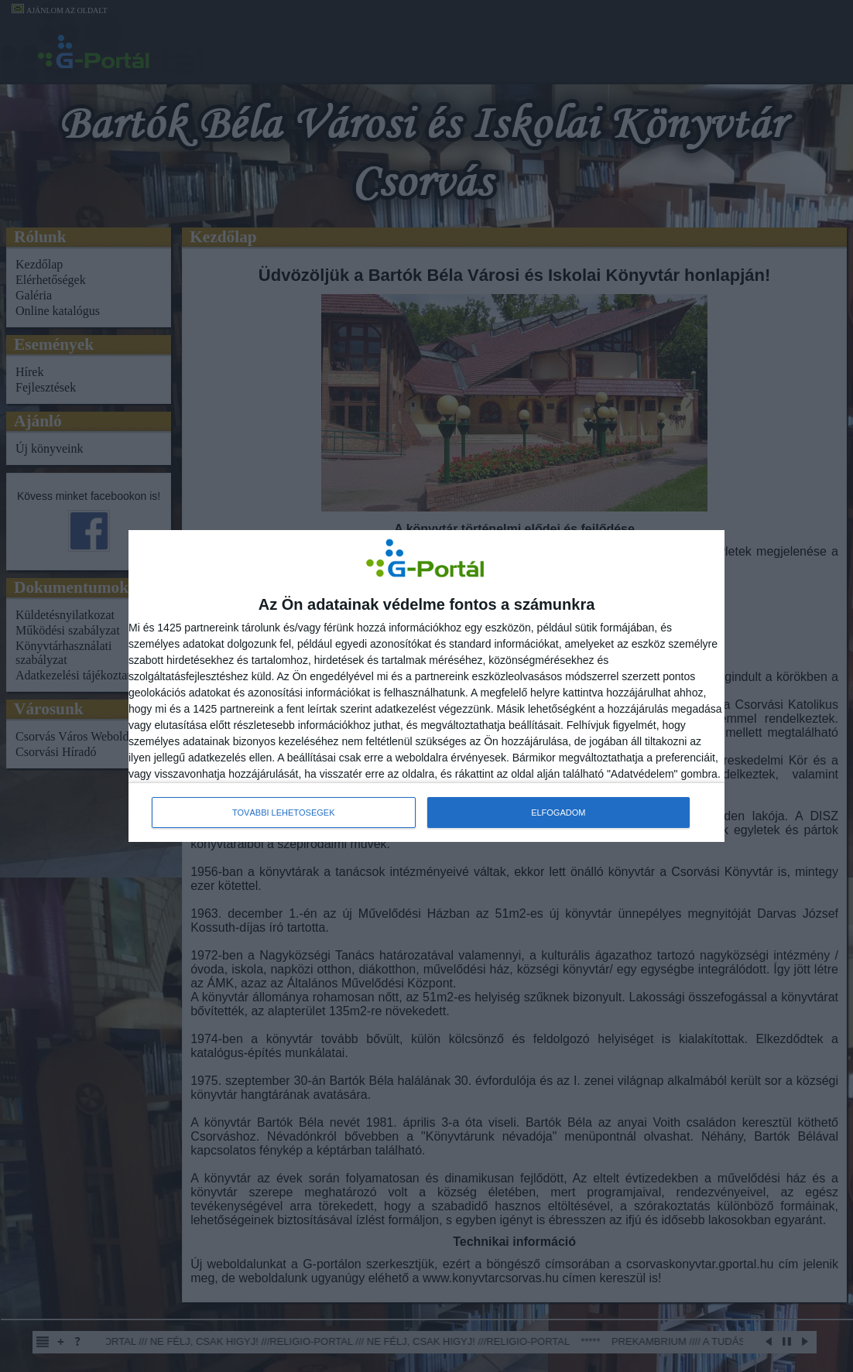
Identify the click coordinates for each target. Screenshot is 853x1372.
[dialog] (426, 686)
